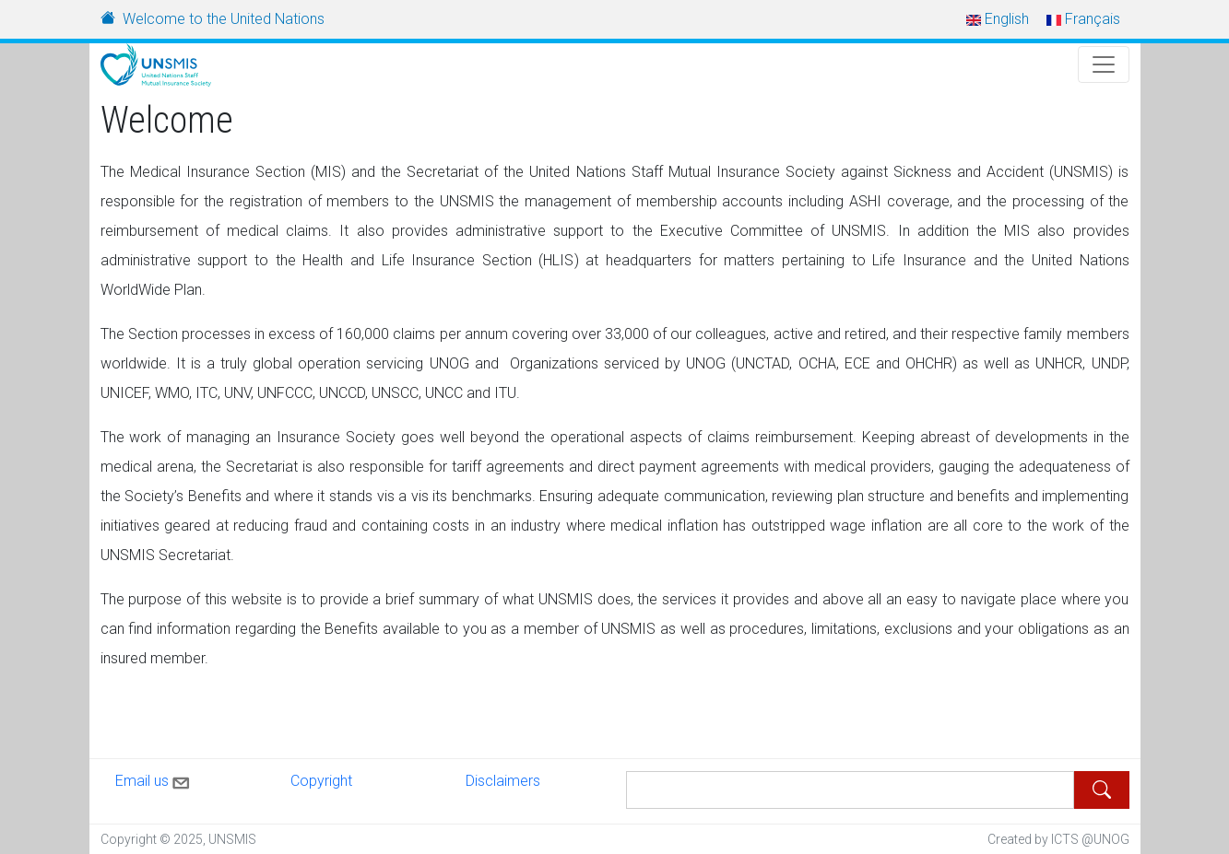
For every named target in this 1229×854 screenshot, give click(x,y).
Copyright (321, 781)
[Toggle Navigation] (1103, 64)
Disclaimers (503, 781)
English (997, 19)
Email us (154, 779)
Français (1083, 19)
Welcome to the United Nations (224, 19)
